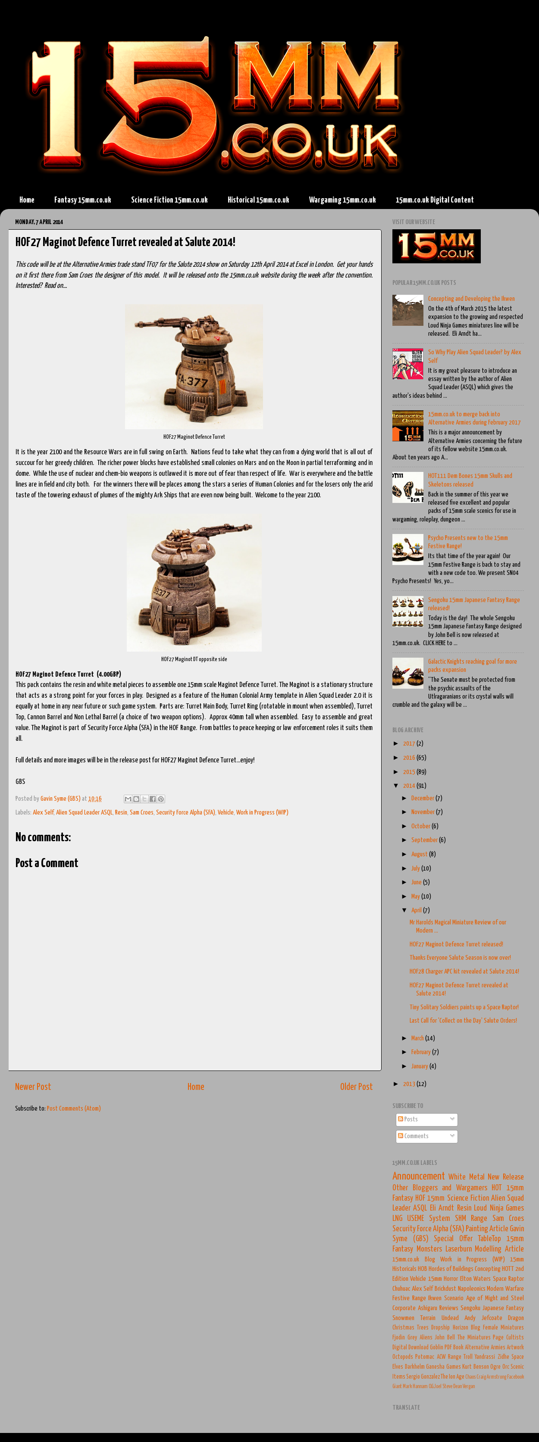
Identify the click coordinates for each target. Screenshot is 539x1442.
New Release (506, 1177)
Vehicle (226, 812)
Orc (505, 1367)
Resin (121, 812)
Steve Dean (452, 1386)
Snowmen (403, 1318)
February (421, 1052)
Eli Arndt (442, 1208)
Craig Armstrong (491, 1377)
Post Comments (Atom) (74, 1108)
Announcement (418, 1176)
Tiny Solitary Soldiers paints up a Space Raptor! (464, 1007)
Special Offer (453, 1239)
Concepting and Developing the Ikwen (471, 299)
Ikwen (435, 1298)
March (418, 1038)
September (425, 840)
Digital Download (410, 1348)
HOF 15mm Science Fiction (452, 1198)
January (420, 1066)
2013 (410, 1084)
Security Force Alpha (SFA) (185, 812)
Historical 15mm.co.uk (258, 200)
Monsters (429, 1249)
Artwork (515, 1348)
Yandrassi (485, 1357)
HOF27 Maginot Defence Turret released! (456, 944)
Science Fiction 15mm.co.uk (169, 200)
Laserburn (458, 1249)
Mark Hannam (415, 1386)
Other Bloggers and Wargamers (439, 1188)
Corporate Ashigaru (414, 1308)
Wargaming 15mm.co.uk (342, 200)
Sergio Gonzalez (423, 1377)
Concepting (488, 1269)
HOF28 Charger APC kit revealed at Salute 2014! (464, 971)
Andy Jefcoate (483, 1318)
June (417, 882)
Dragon (516, 1318)
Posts (408, 1119)
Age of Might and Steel (495, 1298)
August (420, 854)
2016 (410, 758)
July (416, 868)
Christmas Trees (410, 1328)
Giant (397, 1386)
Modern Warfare (505, 1289)
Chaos (470, 1377)
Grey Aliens (419, 1338)
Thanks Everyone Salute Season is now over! (460, 958)
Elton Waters (475, 1279)
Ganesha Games (443, 1367)
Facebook (515, 1377)
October (421, 826)
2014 (410, 786)
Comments (413, 1136)
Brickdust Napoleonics (460, 1289)
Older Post (356, 1087)
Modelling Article (499, 1249)
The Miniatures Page (481, 1338)
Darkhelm (415, 1367)
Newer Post (33, 1087)
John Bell (445, 1338)
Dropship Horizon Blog (455, 1328)
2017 (410, 743)
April (417, 910)
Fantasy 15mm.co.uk (82, 200)
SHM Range (471, 1219)
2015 (410, 772)
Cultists (515, 1338)
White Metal (466, 1177)
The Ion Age (452, 1377)
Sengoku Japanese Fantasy (492, 1308)
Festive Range (409, 1298)
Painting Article (487, 1229)
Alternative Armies (485, 1348)
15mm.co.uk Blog (413, 1259)
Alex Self (43, 812)
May (416, 896)
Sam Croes (142, 812)
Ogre (495, 1367)
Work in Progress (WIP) (262, 812)
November (423, 812)
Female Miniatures (503, 1328)
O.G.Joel (435, 1386)
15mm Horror (443, 1279)
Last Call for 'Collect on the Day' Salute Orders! (463, 1021)
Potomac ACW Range (438, 1357)
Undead (450, 1318)
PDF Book (454, 1348)
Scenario (454, 1298)
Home (26, 200)
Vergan (469, 1386)
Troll (468, 1357)
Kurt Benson (475, 1367)
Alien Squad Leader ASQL (84, 812)
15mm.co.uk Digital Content (435, 200)
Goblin (436, 1348)
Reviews (448, 1308)
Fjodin (398, 1338)
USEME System (428, 1219)
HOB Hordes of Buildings (445, 1269)
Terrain (428, 1318)
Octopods (402, 1357)
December (423, 798)
